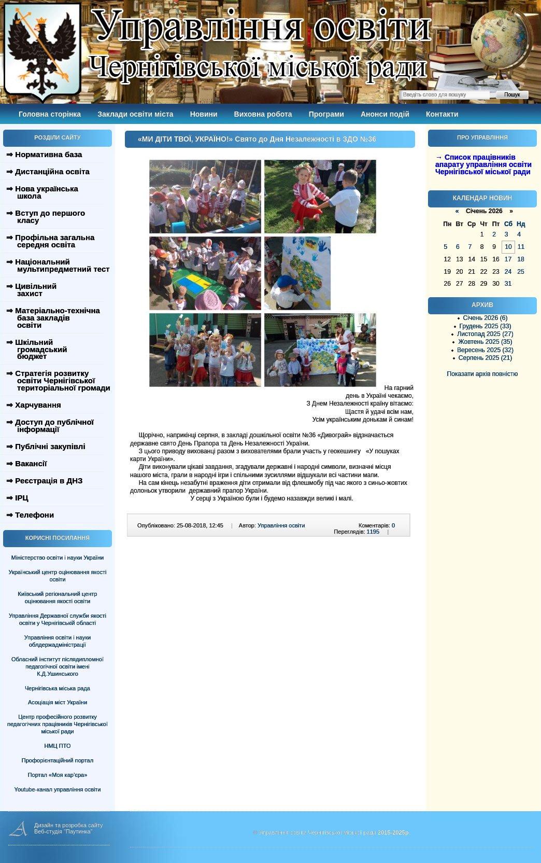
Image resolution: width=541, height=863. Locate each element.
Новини (204, 114)
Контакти (442, 114)
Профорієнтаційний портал (57, 760)
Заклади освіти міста (135, 114)
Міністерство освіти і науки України (57, 557)
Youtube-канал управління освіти (58, 789)
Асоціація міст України (57, 702)
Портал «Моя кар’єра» (58, 775)
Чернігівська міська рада (57, 688)
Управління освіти (281, 525)
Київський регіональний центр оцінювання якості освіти (57, 597)
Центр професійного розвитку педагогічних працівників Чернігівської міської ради (57, 724)
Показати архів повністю (482, 374)
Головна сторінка (50, 114)
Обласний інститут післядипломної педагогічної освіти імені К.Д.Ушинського (57, 666)
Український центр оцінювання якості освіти (58, 575)
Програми (326, 114)
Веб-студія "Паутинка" (63, 831)
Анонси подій (385, 114)
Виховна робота (263, 114)
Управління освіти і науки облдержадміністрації (57, 641)
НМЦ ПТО (58, 746)
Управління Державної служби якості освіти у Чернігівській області (57, 619)
